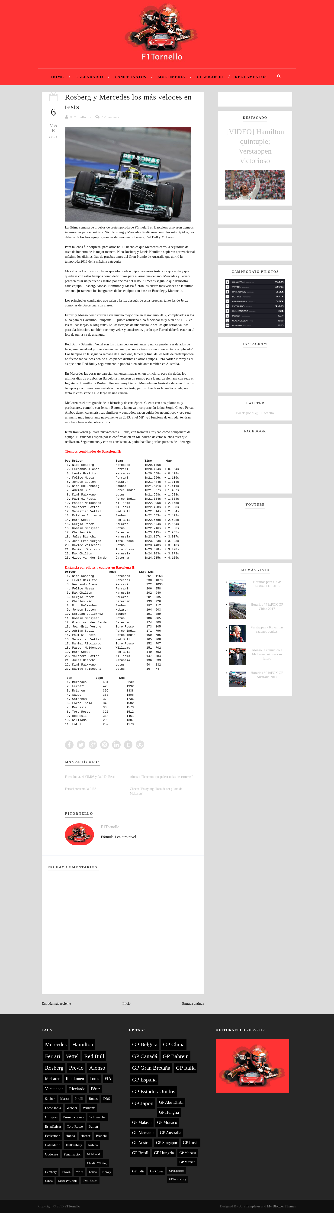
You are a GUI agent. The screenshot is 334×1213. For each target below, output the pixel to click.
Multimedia (171, 77)
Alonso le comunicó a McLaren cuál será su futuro (267, 654)
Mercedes (56, 1044)
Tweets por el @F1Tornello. (255, 413)
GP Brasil (140, 1153)
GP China (174, 1044)
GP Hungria (164, 1153)
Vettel (72, 1056)
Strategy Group (67, 1180)
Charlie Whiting (97, 1163)
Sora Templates (249, 1206)
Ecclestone (52, 1136)
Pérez (95, 1089)
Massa (64, 1098)
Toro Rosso (75, 1126)
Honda (70, 1136)
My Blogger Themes (281, 1206)
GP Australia (170, 1132)
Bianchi (101, 1136)
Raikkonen (75, 1078)
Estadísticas (53, 1126)
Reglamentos (251, 77)
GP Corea (157, 1171)
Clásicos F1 (210, 77)
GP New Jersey (177, 1179)
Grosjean (51, 1117)
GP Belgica (144, 1044)
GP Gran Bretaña (151, 1068)
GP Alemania (143, 1132)
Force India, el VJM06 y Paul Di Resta (90, 777)
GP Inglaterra (176, 1170)
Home (57, 77)
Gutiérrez (51, 1154)
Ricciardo (77, 1089)
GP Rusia (191, 1142)
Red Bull (94, 1056)
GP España (144, 1080)
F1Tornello (78, 117)
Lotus (94, 1078)
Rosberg (54, 1068)
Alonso (97, 1068)
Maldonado (94, 1154)
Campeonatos (130, 77)
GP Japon (143, 1103)
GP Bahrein (176, 1056)
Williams (89, 1108)
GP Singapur (166, 1142)
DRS (106, 1098)
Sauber (50, 1098)
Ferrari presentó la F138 (80, 789)
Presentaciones (73, 1117)
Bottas (93, 1098)
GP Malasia (142, 1122)
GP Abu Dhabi (171, 1102)
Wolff (79, 1172)
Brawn (66, 1172)
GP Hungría (169, 1112)
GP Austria (141, 1142)
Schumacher (97, 1117)
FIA (108, 1078)
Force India (53, 1108)
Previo (76, 1068)
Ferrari (52, 1056)
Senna (49, 1180)
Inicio (126, 1003)
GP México (187, 1162)
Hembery (51, 1172)
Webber (72, 1108)
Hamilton (82, 1044)
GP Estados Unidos (153, 1091)
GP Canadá (144, 1056)
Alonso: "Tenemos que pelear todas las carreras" (161, 777)
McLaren (52, 1078)
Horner (85, 1136)
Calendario (89, 77)
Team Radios (90, 1180)
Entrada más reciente (56, 1003)
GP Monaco (187, 1153)
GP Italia (186, 1068)
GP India (138, 1171)
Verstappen (54, 1089)
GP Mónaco (167, 1122)
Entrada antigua (193, 1003)
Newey (106, 1172)
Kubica (93, 1145)
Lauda (93, 1172)
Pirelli (79, 1098)
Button (93, 1126)
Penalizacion (73, 1154)
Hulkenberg (74, 1145)
